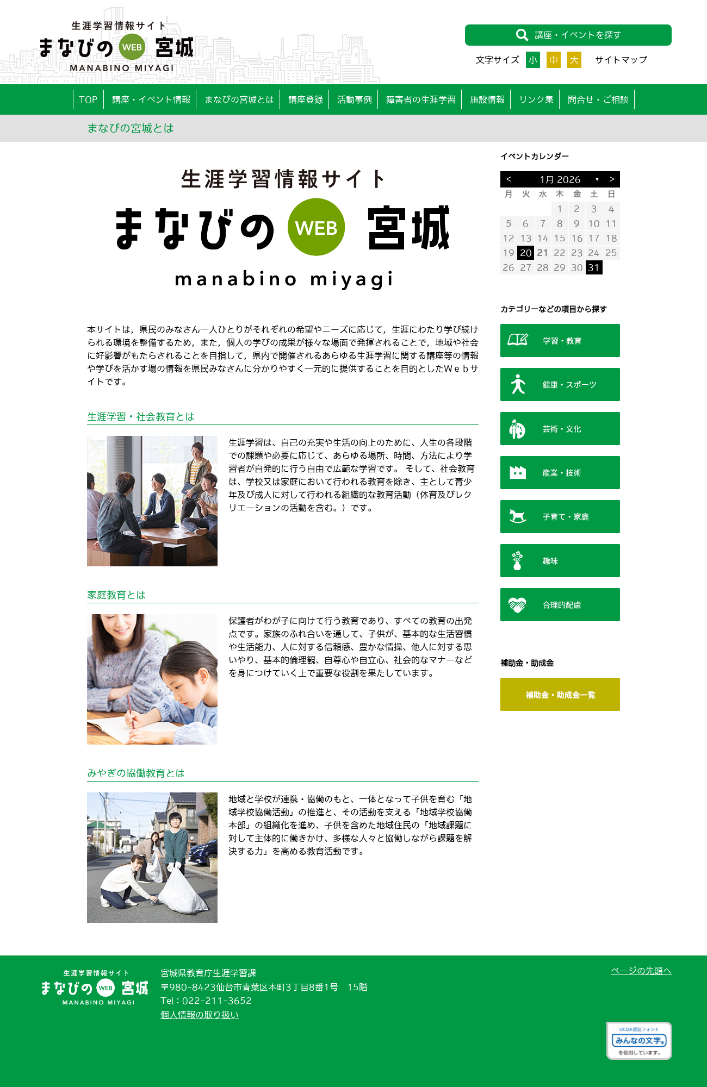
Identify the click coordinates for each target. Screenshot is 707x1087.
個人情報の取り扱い (199, 1014)
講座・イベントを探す (569, 35)
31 (594, 267)
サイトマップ (621, 59)
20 (526, 252)
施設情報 (487, 99)
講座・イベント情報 (151, 99)
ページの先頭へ (641, 970)
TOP (88, 99)
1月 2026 (560, 179)
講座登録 (305, 99)
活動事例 (354, 99)
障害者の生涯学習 (421, 99)
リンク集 (536, 99)
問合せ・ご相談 (598, 99)
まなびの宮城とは (239, 99)
